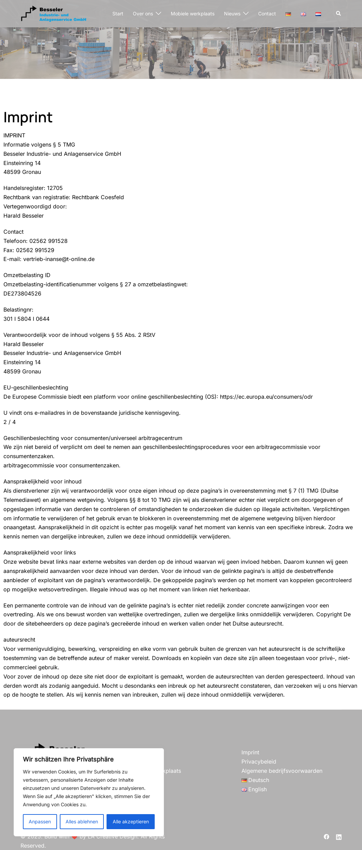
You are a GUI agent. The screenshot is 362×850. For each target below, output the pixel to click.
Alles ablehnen (82, 821)
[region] (89, 792)
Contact (267, 13)
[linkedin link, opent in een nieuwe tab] (339, 836)
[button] (339, 13)
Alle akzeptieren (131, 821)
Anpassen (40, 821)
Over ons (143, 13)
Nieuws (232, 13)
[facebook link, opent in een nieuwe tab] (326, 836)
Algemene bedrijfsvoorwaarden (281, 770)
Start (117, 13)
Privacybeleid (258, 761)
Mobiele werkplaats (192, 13)
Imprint (250, 752)
